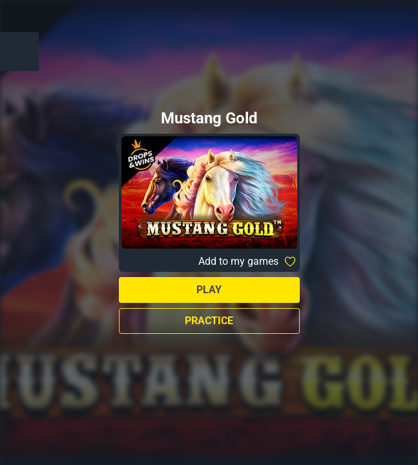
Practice (209, 321)
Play (209, 290)
